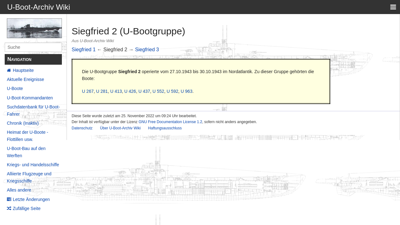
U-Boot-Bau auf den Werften (26, 152)
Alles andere (19, 190)
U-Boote (15, 88)
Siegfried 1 (84, 49)
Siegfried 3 (147, 49)
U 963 (186, 91)
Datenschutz (82, 128)
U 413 (116, 91)
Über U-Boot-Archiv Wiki (120, 128)
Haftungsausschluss (165, 128)
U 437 (144, 91)
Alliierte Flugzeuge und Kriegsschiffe (29, 177)
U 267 (87, 91)
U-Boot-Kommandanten (30, 97)
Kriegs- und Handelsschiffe (33, 164)
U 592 (172, 91)
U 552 (158, 91)
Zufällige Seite (27, 208)
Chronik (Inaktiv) (23, 123)
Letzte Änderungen (31, 199)
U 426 (130, 91)
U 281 (102, 91)
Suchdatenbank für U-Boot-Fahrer (33, 110)
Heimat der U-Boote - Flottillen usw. (27, 136)
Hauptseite (23, 70)
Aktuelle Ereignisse (25, 79)
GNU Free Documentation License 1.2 (170, 122)
